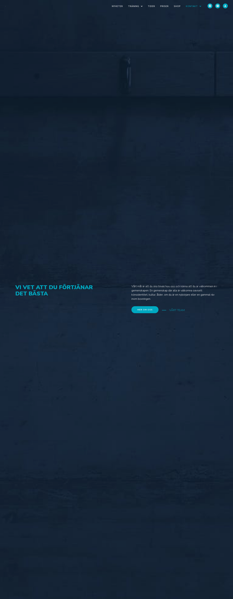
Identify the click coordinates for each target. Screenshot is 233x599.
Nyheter (117, 6)
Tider (151, 6)
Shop (177, 6)
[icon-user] (225, 6)
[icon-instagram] (210, 6)
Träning (133, 6)
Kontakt (192, 6)
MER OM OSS (145, 309)
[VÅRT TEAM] (173, 310)
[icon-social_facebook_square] (217, 6)
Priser (164, 6)
